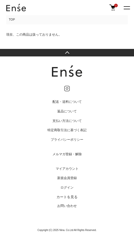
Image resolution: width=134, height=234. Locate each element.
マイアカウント (67, 169)
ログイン (67, 187)
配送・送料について (67, 102)
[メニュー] (126, 7)
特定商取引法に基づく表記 (67, 130)
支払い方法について (67, 121)
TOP (12, 19)
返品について (67, 111)
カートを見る (67, 197)
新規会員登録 (67, 178)
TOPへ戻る (67, 52)
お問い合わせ (67, 206)
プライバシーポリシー (67, 139)
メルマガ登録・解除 (67, 154)
